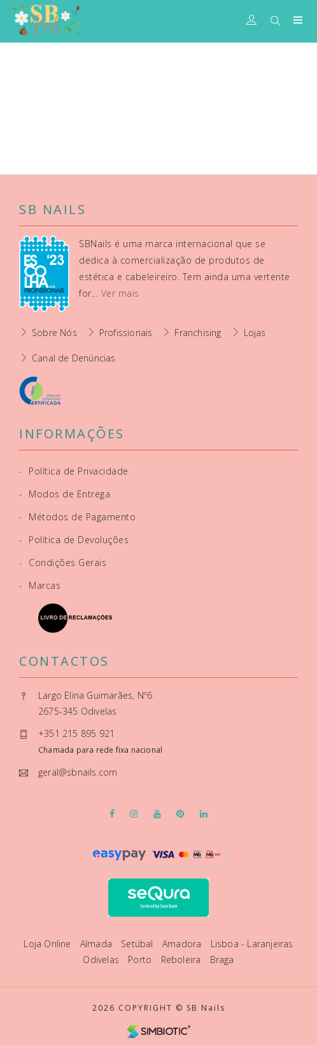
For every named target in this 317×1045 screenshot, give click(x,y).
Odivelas (102, 960)
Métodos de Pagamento (77, 517)
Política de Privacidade (74, 471)
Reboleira (182, 960)
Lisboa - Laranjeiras (252, 944)
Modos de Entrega (64, 494)
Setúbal (138, 944)
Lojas (255, 333)
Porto (141, 960)
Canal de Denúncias (74, 358)
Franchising (197, 333)
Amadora (183, 944)
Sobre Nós (54, 333)
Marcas (39, 585)
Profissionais (126, 333)
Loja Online (48, 944)
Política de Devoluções (74, 540)
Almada (97, 944)
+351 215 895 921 (76, 733)
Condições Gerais (62, 562)
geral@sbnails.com (77, 772)
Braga (222, 960)
